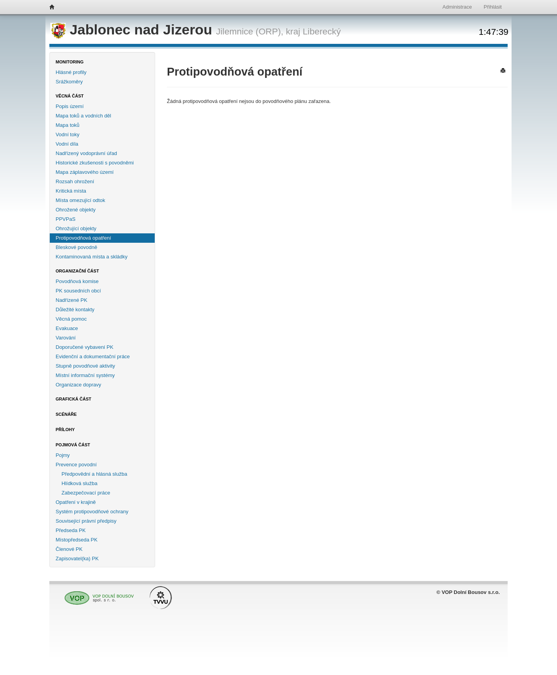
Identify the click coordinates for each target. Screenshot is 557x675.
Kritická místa (71, 191)
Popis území (70, 106)
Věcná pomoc (71, 319)
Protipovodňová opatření (83, 238)
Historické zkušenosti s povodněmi (95, 163)
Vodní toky (68, 134)
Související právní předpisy (86, 521)
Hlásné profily (71, 72)
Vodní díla (67, 144)
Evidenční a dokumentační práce (93, 356)
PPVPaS (66, 219)
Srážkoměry (69, 82)
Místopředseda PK (77, 540)
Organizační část (77, 271)
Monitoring (69, 62)
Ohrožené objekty (76, 210)
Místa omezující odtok (80, 200)
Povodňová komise (77, 281)
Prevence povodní (76, 464)
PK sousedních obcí (78, 291)
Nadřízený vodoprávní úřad (86, 153)
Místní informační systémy (85, 375)
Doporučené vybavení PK (84, 347)
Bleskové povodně (76, 247)
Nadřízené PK (71, 300)
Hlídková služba (79, 483)
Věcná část (70, 96)
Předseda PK (71, 530)
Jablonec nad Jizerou (133, 30)
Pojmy (63, 455)
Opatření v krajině (76, 502)
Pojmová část (73, 444)
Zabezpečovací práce (85, 493)
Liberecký (322, 31)
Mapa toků (68, 125)
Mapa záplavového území (85, 172)
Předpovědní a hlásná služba (94, 474)
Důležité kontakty (75, 309)
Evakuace (67, 328)
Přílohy (65, 429)
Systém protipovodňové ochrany (92, 511)
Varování (66, 338)
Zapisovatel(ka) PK (77, 558)
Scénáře (66, 414)
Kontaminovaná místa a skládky (92, 257)
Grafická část (73, 399)
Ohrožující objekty (76, 228)
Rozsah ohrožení (75, 181)
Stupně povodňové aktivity (85, 366)
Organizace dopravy (78, 385)
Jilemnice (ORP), (249, 31)
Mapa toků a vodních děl (83, 116)
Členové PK (69, 549)
